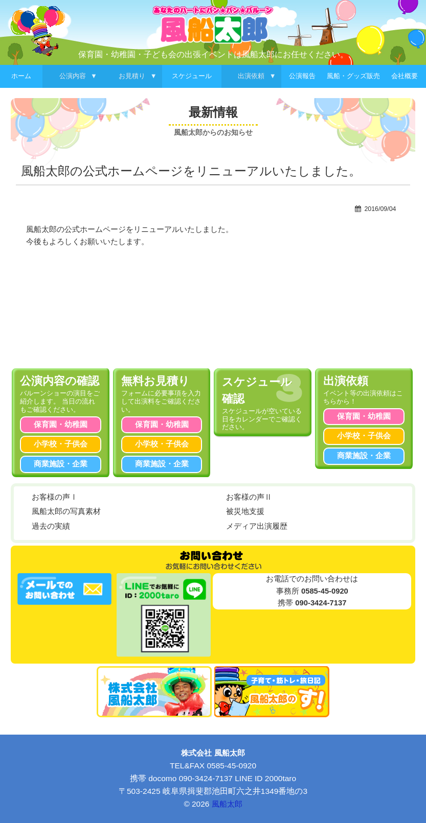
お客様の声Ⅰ (55, 497)
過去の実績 (51, 526)
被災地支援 (245, 511)
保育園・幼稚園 (60, 424)
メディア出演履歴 (256, 526)
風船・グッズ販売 (353, 76)
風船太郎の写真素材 (66, 511)
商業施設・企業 (60, 464)
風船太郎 (227, 804)
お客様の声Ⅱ (249, 497)
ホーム (21, 76)
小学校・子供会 (60, 444)
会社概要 (404, 76)
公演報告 (302, 76)
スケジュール (192, 76)
